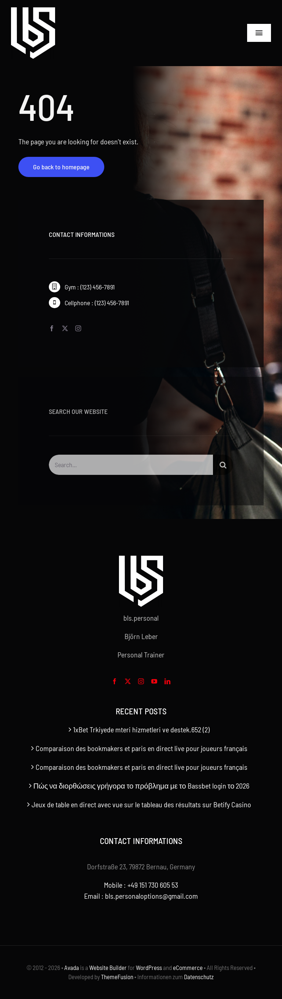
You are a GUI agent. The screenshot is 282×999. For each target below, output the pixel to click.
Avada (71, 967)
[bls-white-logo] (33, 11)
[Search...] (131, 467)
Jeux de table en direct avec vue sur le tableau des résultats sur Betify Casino (141, 804)
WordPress (149, 967)
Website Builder (108, 967)
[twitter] (65, 328)
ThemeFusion (117, 976)
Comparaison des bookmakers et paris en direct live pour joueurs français (141, 748)
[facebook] (52, 328)
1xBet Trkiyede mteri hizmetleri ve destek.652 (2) (141, 729)
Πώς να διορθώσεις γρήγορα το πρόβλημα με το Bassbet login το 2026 (141, 785)
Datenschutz (199, 976)
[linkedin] (167, 681)
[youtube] (154, 681)
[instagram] (78, 328)
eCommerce (188, 967)
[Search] (223, 467)
